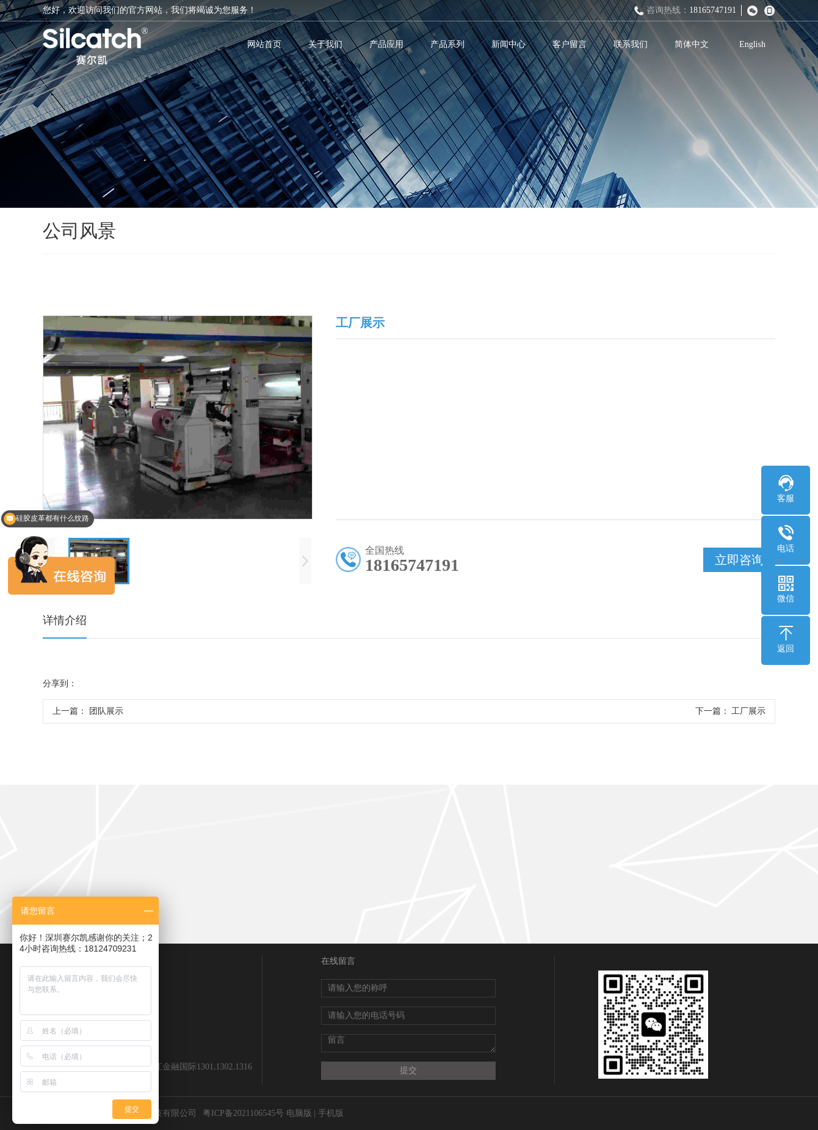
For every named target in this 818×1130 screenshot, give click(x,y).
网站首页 (264, 44)
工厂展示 (748, 711)
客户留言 (569, 44)
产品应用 (386, 44)
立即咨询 (739, 560)
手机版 (331, 1113)
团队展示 (106, 711)
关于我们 (325, 44)
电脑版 (299, 1113)
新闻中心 (508, 44)
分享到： (60, 683)
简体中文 (692, 44)
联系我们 (631, 44)
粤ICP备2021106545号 (243, 1113)
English (752, 44)
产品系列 (447, 44)
